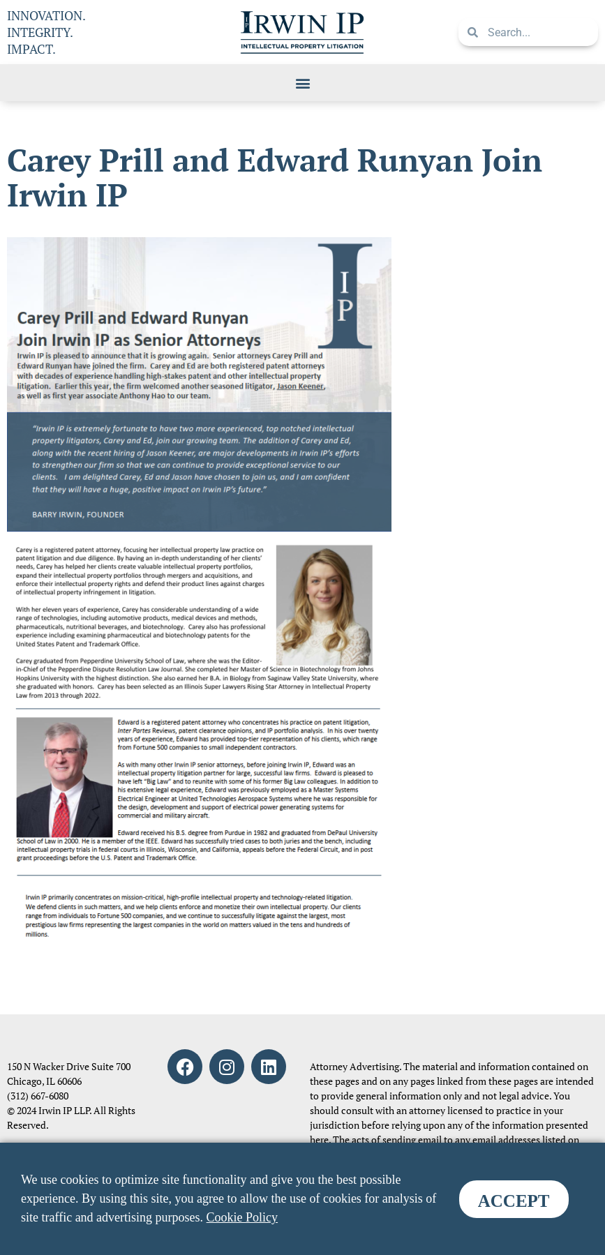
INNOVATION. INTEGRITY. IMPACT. (46, 32)
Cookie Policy (242, 1217)
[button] (302, 82)
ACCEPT (514, 1201)
